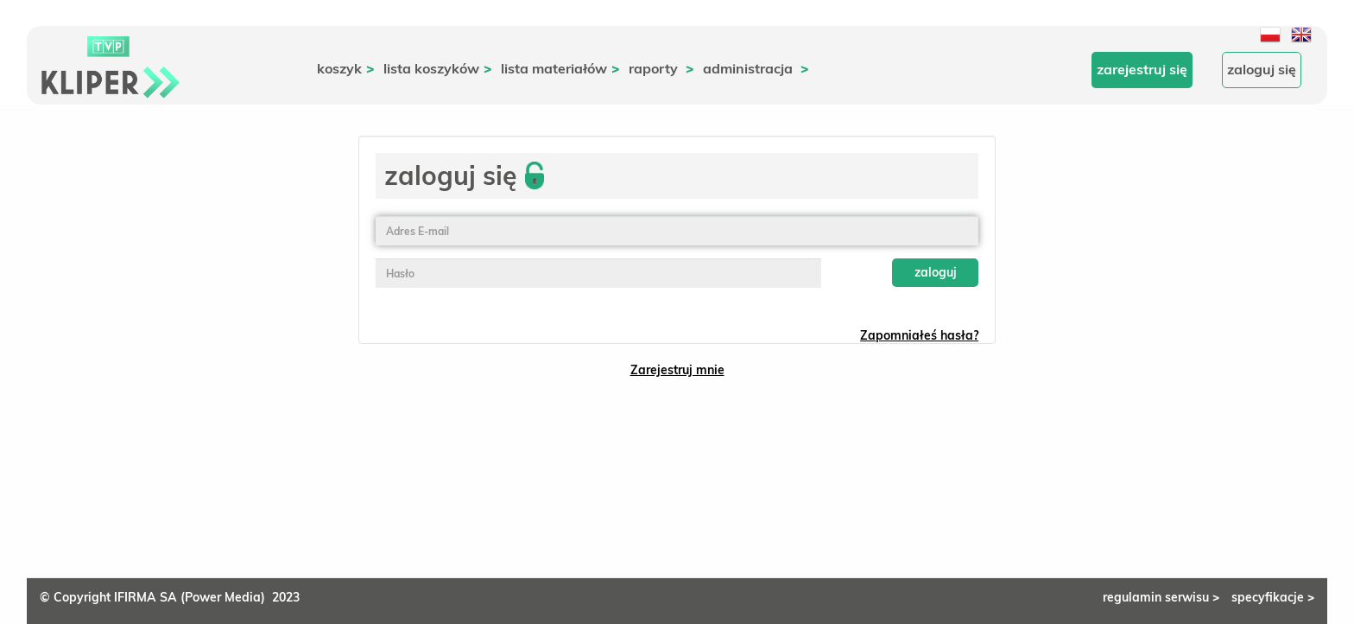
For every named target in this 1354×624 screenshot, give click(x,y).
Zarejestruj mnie (677, 370)
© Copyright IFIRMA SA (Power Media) (156, 597)
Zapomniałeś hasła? (919, 335)
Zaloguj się (1261, 69)
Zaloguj (935, 272)
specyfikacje (1272, 597)
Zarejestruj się (1142, 69)
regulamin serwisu (1163, 597)
